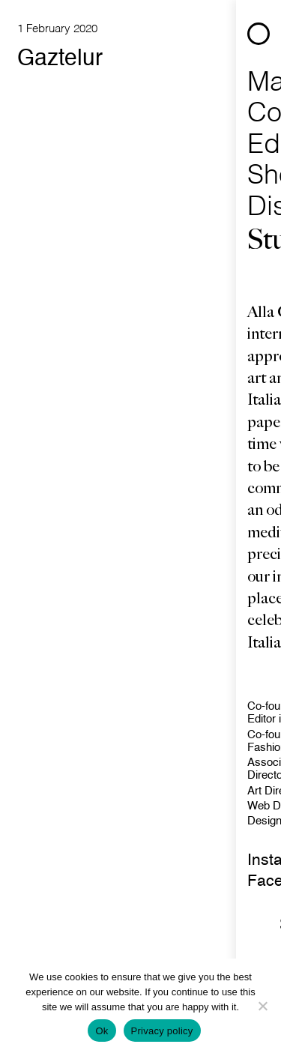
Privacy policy (162, 1031)
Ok (101, 1031)
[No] (262, 1005)
